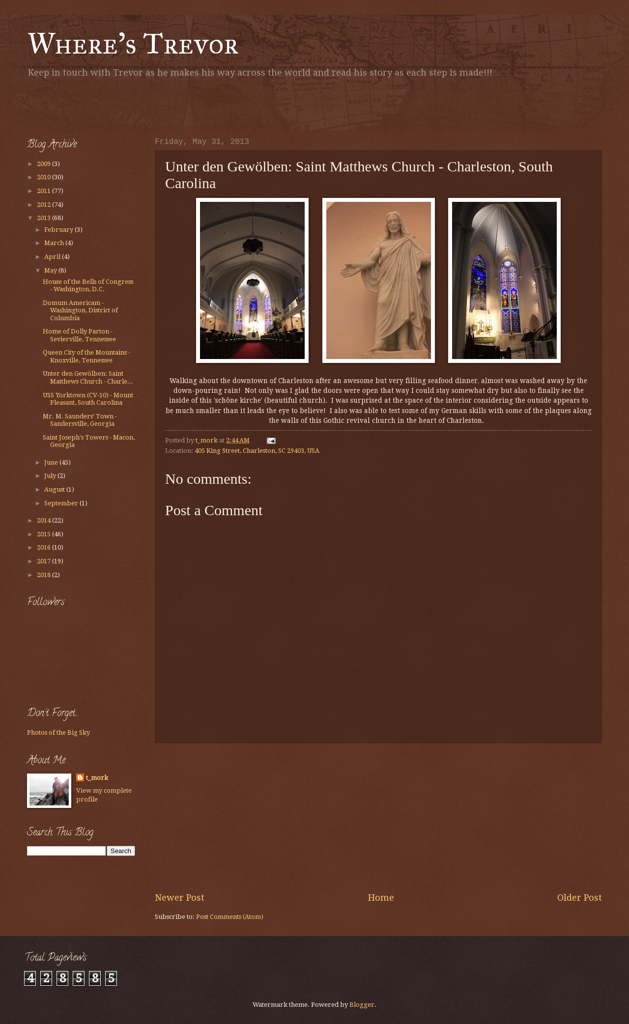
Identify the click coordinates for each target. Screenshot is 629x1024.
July (50, 475)
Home (381, 897)
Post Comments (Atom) (229, 916)
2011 (44, 190)
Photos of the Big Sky (58, 732)
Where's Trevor (133, 43)
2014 (44, 520)
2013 (44, 217)
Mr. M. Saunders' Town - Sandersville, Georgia (80, 420)
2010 (44, 177)
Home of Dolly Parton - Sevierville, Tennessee (79, 335)
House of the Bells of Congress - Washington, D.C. (88, 285)
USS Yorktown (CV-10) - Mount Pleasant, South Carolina (88, 398)
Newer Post (179, 897)
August (55, 489)
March (54, 243)
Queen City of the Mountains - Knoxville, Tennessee (86, 356)
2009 (44, 163)
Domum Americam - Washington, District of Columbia (80, 310)
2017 (44, 561)
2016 (44, 547)
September (62, 503)
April (53, 256)
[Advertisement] (142, 105)
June (51, 462)
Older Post (579, 897)
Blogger (361, 1004)
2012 (44, 204)
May (51, 270)
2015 (44, 534)
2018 (44, 575)
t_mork (97, 777)
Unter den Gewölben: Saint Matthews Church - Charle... (88, 377)
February (59, 229)
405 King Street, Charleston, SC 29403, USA (257, 450)
